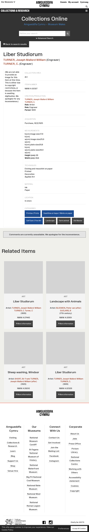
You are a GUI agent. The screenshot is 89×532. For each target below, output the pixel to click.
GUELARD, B (65, 311)
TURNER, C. (11, 63)
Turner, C (29, 311)
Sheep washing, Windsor (23, 372)
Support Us (13, 461)
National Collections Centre (74, 460)
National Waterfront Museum (33, 468)
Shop (12, 466)
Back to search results (15, 44)
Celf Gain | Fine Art (33, 221)
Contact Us (54, 438)
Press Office (75, 444)
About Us (74, 434)
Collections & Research (15, 10)
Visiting (12, 438)
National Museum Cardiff (33, 441)
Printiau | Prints (32, 213)
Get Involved (54, 442)
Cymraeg (84, 2)
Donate (63, 2)
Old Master (77, 221)
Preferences (63, 528)
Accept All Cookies (79, 528)
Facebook (54, 456)
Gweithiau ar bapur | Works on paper (57, 213)
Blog (13, 456)
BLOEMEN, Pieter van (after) (68, 308)
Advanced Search (44, 38)
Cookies (75, 486)
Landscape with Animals (65, 301)
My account (73, 2)
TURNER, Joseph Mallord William (24, 59)
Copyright (74, 491)
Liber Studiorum (23, 301)
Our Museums (8, 2)
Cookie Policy (7, 530)
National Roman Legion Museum (33, 505)
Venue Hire (13, 471)
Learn (13, 451)
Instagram (54, 461)
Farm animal (64, 221)
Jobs (74, 439)
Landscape (50, 221)
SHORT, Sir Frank (22, 379)
